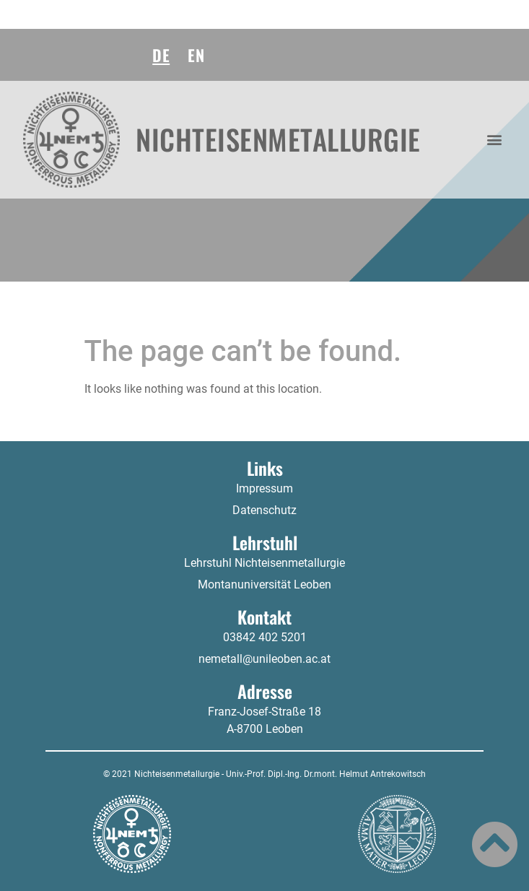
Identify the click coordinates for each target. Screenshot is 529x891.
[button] (495, 140)
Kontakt (264, 617)
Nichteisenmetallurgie (278, 139)
